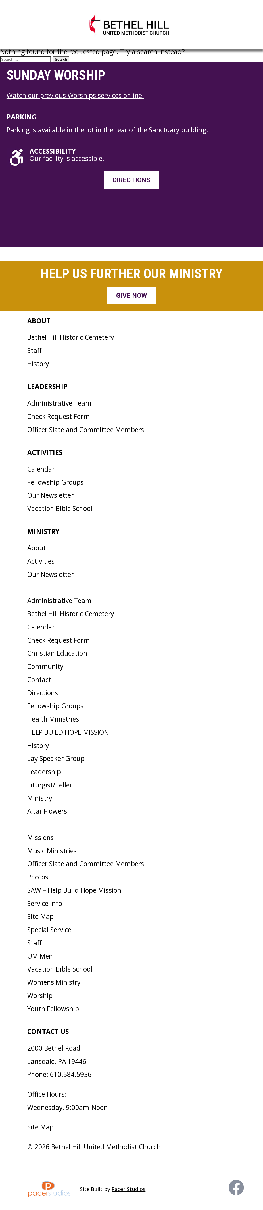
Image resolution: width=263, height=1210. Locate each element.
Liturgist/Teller (49, 784)
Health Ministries (53, 719)
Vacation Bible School (59, 508)
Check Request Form (58, 416)
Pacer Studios (128, 1188)
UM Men (40, 956)
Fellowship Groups (55, 482)
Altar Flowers (47, 811)
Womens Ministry (53, 982)
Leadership (44, 771)
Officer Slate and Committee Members (85, 429)
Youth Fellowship (53, 1008)
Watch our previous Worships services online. (75, 95)
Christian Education (57, 653)
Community (45, 666)
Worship (40, 995)
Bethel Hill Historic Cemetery (70, 337)
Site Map (40, 916)
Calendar (41, 469)
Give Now (131, 295)
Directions (131, 180)
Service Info (44, 903)
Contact (39, 679)
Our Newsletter (50, 495)
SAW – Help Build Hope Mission (74, 890)
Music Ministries (52, 850)
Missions (40, 837)
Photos (37, 877)
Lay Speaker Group (56, 758)
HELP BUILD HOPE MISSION (68, 732)
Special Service (49, 929)
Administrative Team (59, 403)
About (36, 547)
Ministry (39, 798)
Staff (34, 350)
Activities (41, 561)
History (38, 363)
